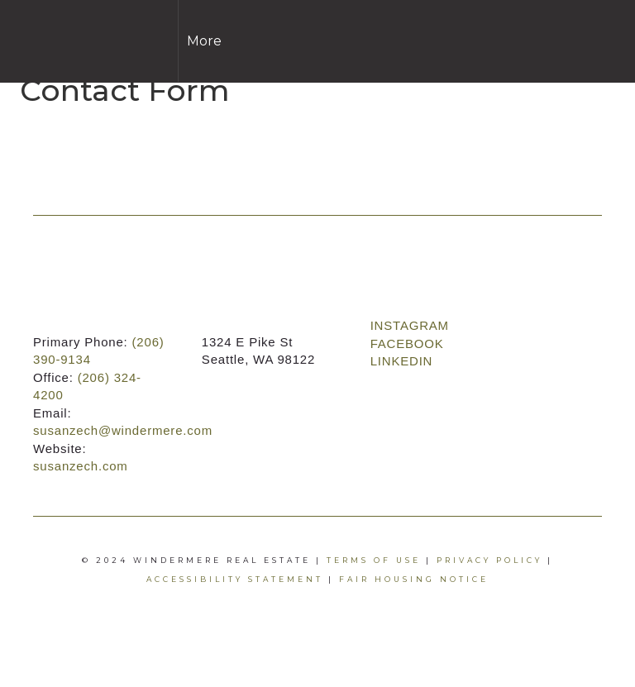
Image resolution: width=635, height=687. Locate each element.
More (204, 41)
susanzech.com (80, 466)
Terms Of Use (374, 560)
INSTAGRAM (409, 325)
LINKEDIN (401, 361)
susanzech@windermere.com (122, 430)
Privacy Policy (489, 560)
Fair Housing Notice (414, 579)
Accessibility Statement (234, 579)
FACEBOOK (407, 343)
